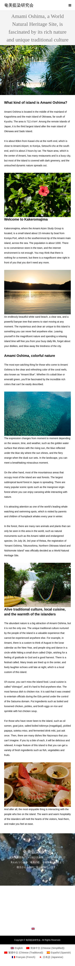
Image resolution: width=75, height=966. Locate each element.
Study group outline (37, 916)
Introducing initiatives (37, 892)
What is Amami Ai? (37, 898)
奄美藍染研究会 (19, 5)
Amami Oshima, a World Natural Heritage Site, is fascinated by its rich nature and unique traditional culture (37, 907)
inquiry (37, 922)
